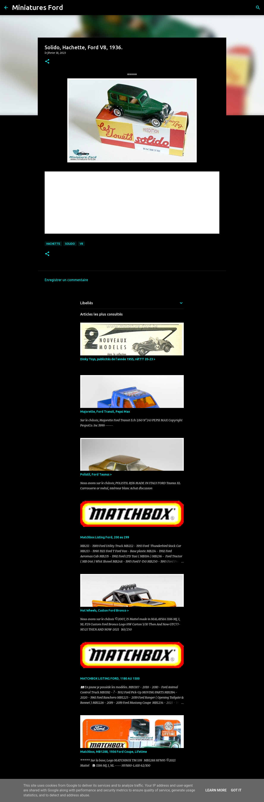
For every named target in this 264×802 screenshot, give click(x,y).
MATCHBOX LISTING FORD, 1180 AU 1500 (110, 678)
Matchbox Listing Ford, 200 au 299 (104, 537)
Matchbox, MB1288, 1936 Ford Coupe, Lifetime (113, 751)
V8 (81, 243)
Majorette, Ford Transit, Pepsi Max (105, 411)
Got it (236, 790)
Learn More (215, 790)
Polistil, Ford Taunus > (96, 474)
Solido (70, 243)
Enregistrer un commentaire (66, 280)
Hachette (53, 243)
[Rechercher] (69, 7)
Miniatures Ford (37, 7)
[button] (47, 62)
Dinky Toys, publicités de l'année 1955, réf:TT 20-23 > (117, 359)
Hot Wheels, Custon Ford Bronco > (104, 610)
